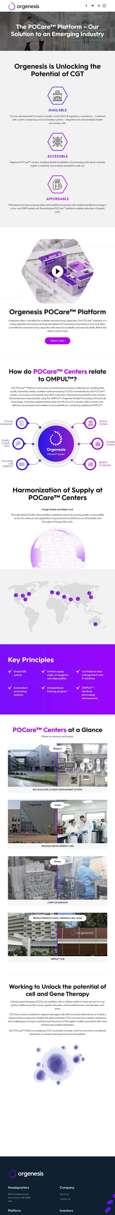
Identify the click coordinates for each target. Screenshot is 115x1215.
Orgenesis (24, 6)
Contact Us (65, 1199)
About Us (64, 1195)
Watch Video (57, 340)
